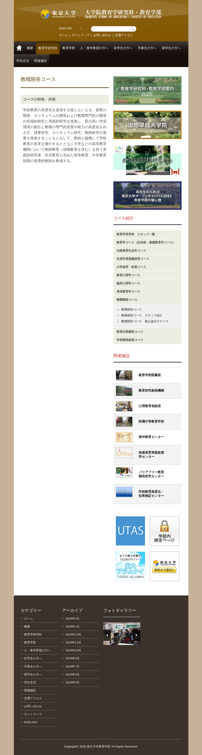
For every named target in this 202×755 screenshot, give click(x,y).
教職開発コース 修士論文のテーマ (144, 321)
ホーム (63, 35)
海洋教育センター (151, 437)
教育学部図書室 (150, 375)
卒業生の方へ (147, 48)
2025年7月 (72, 666)
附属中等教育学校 (151, 421)
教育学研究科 (47, 48)
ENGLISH (65, 28)
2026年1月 (72, 626)
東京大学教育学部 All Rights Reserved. (112, 746)
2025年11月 (73, 642)
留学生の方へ (171, 48)
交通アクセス (124, 35)
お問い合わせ (102, 35)
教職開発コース (131, 309)
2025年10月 (73, 650)
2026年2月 (72, 618)
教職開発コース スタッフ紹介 (141, 315)
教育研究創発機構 (151, 390)
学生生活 (22, 60)
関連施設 (40, 60)
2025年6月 (72, 674)
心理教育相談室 (150, 406)
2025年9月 (72, 658)
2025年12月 (73, 634)
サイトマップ (81, 35)
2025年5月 (72, 682)
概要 (30, 48)
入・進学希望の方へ (94, 48)
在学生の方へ (123, 48)
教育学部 (68, 48)
